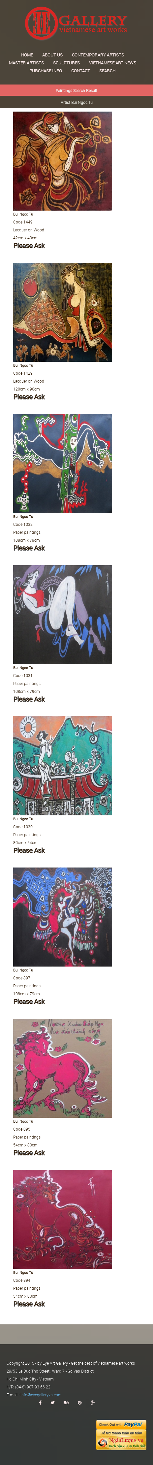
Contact (80, 71)
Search (107, 71)
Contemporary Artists (98, 55)
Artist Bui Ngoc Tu (77, 102)
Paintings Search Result (76, 90)
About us (52, 55)
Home (27, 55)
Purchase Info (45, 71)
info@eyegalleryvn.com (41, 1394)
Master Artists (26, 63)
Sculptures (66, 63)
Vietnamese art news (112, 63)
